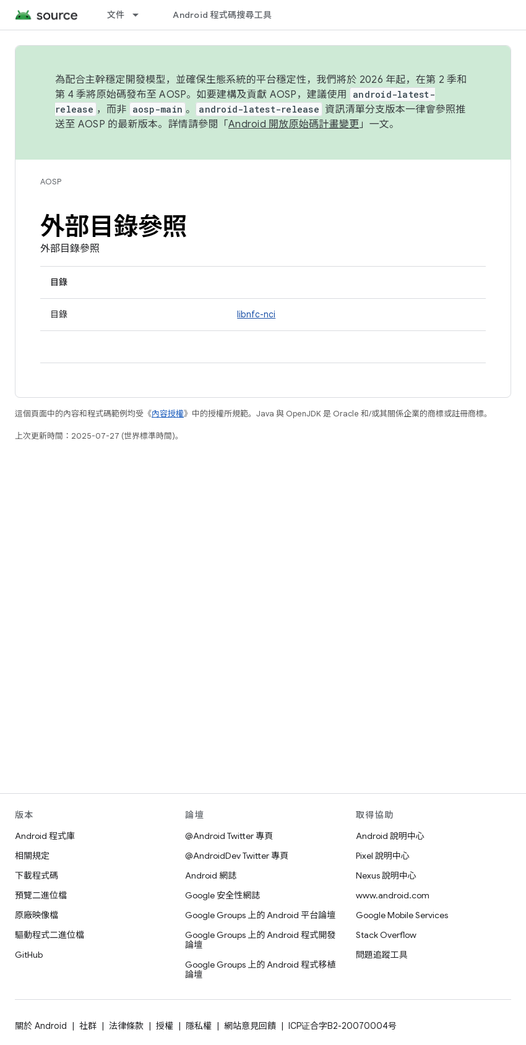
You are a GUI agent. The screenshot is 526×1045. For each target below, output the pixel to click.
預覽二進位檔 (41, 895)
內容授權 (168, 413)
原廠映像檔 (36, 915)
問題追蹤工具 (382, 954)
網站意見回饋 (250, 1026)
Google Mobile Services (402, 915)
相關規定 (32, 855)
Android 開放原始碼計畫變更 (293, 124)
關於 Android (41, 1026)
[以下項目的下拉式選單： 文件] (141, 15)
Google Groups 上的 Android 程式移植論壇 (260, 969)
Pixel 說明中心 (383, 855)
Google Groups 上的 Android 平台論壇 (260, 915)
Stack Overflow (386, 934)
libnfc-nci (256, 314)
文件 (116, 14)
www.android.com (392, 895)
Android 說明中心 (390, 835)
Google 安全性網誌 (222, 895)
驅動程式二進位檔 (49, 934)
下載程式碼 (36, 875)
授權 (164, 1026)
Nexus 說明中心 (386, 875)
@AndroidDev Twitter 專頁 (236, 855)
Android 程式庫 (45, 835)
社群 (88, 1026)
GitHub (29, 954)
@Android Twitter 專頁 (229, 835)
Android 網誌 (210, 875)
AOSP (50, 181)
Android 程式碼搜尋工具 (222, 14)
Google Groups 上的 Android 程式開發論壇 (260, 939)
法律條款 (126, 1026)
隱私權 (199, 1026)
